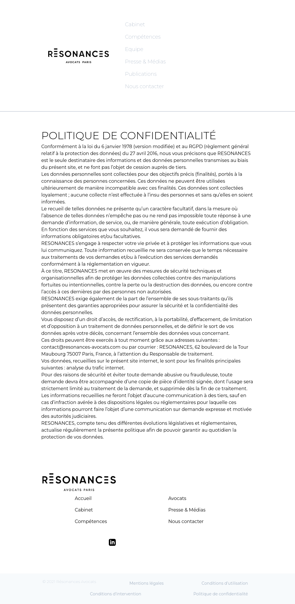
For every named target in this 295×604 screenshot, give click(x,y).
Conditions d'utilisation (224, 583)
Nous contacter (144, 86)
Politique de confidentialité (220, 594)
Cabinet (135, 24)
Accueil (83, 498)
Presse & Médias (145, 61)
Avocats (177, 498)
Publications (141, 74)
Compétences (142, 37)
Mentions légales (146, 583)
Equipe (134, 49)
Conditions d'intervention (115, 594)
